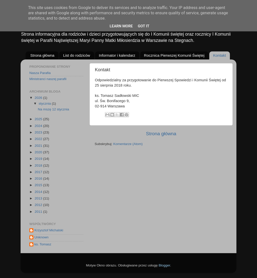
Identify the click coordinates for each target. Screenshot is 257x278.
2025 (39, 119)
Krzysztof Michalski (48, 230)
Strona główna (42, 55)
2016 (39, 178)
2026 (39, 98)
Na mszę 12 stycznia (53, 109)
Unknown (41, 237)
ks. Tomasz (42, 244)
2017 (39, 172)
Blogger (164, 265)
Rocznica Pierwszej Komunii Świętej (174, 55)
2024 (39, 126)
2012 (39, 205)
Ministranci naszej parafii (48, 79)
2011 (39, 212)
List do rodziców (76, 55)
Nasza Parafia (40, 73)
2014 (39, 192)
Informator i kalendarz (117, 55)
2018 (39, 165)
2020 (39, 152)
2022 (39, 139)
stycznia (45, 103)
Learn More (121, 26)
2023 (39, 132)
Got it (143, 26)
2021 (39, 146)
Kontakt (219, 55)
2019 (39, 159)
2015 (39, 185)
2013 (39, 198)
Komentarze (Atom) (128, 144)
